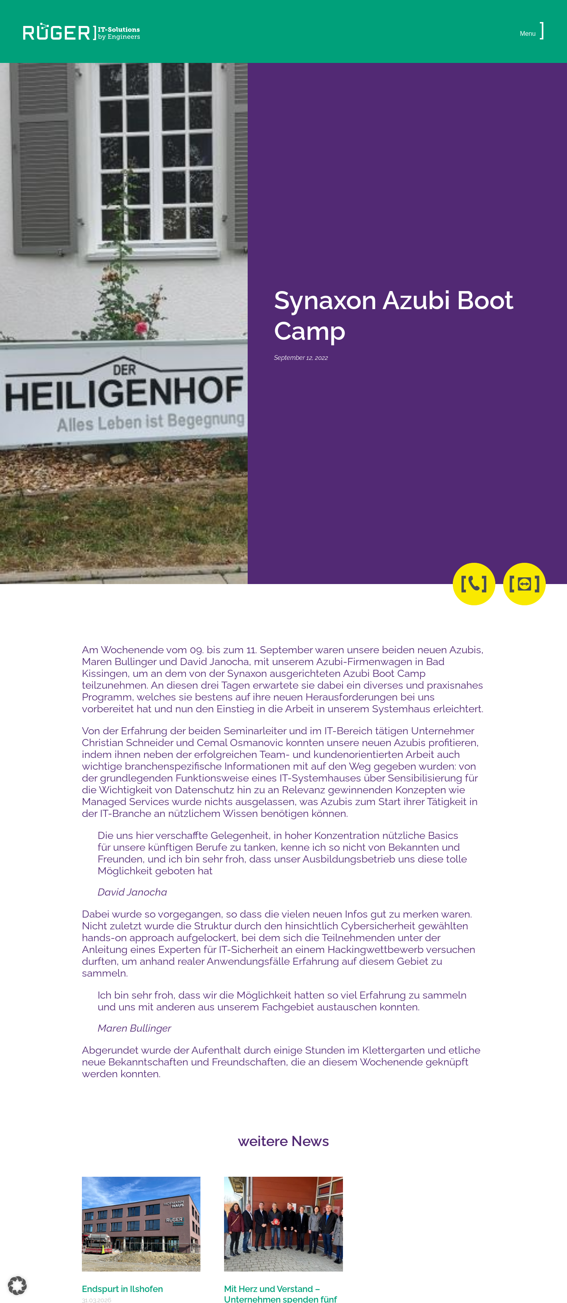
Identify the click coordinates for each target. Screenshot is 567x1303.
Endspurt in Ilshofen (122, 1289)
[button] (541, 31)
